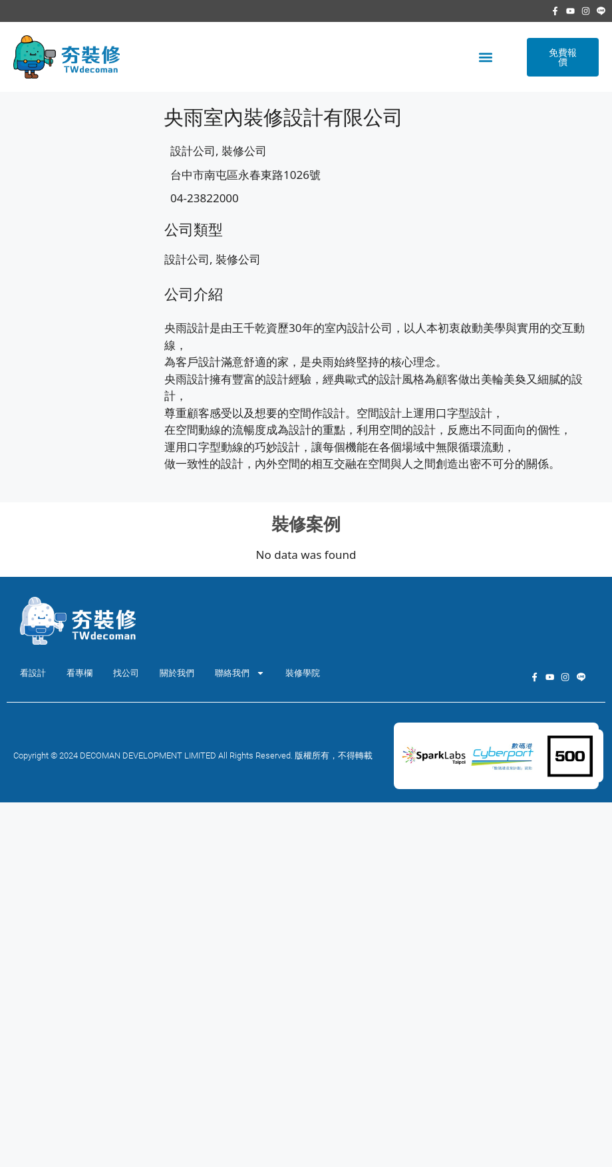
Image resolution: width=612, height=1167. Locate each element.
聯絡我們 (240, 673)
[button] (485, 57)
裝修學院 (302, 673)
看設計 (33, 673)
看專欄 (79, 673)
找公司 (126, 673)
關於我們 (177, 673)
